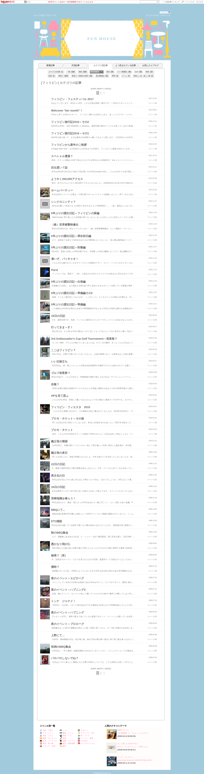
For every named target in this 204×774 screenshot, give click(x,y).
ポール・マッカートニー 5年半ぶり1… (133, 747)
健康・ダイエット (48, 738)
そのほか (83, 741)
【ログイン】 (165, 15)
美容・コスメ (46, 736)
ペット (64, 730)
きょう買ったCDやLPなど (127, 744)
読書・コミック (67, 741)
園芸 (63, 746)
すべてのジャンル (86, 743)
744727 (164, 12)
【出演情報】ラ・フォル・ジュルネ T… (133, 733)
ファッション (46, 733)
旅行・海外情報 (67, 743)
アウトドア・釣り (86, 733)
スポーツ (83, 730)
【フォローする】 (152, 15)
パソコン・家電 (85, 738)
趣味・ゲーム (66, 733)
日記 (42, 15)
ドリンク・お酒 (47, 746)
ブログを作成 (189, 2)
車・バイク (84, 736)
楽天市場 (199, 2)
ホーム (36, 15)
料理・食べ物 (46, 743)
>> (171, 2)
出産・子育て (46, 730)
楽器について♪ (123, 730)
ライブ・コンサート (125, 757)
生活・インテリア (48, 741)
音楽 (28, 2)
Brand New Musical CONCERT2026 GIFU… (135, 760)
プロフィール (51, 15)
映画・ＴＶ (65, 736)
